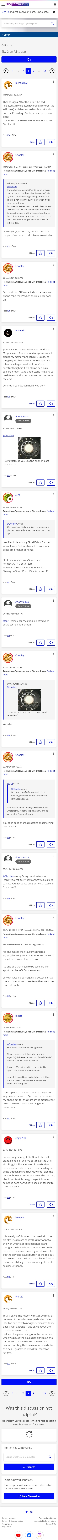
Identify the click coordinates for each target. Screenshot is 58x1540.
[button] (53, 81)
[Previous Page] (6, 71)
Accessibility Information (45, 1521)
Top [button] (30, 1511)
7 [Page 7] (23, 70)
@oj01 (6, 620)
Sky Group (6, 1527)
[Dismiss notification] (54, 12)
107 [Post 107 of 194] (8, 246)
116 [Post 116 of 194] (8, 996)
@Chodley (8, 435)
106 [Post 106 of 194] (8, 135)
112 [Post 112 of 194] (8, 636)
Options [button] (5, 45)
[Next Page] (52, 71)
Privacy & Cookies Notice (12, 1521)
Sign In (54, 5)
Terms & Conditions (47, 1518)
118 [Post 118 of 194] (8, 1198)
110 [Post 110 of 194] (8, 476)
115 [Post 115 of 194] (8, 898)
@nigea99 (12, 186)
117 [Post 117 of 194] (8, 1118)
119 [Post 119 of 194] (8, 1277)
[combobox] (26, 23)
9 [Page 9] (33, 70)
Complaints (7, 1524)
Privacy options (8, 1518)
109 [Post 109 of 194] (8, 397)
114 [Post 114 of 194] (8, 837)
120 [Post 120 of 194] (8, 1364)
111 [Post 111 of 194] (8, 582)
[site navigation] (3, 4)
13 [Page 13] (44, 70)
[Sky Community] (18, 4)
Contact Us (51, 1524)
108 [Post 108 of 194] (8, 311)
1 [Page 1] (12, 70)
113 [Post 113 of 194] (8, 735)
